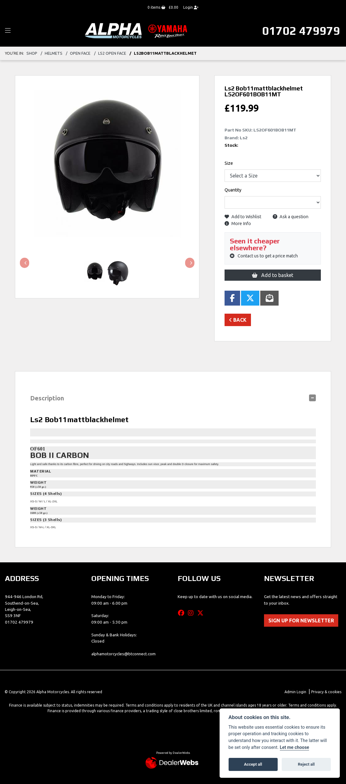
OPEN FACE (80, 53)
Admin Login (295, 692)
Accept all (253, 764)
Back (238, 320)
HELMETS (53, 53)
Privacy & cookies (326, 692)
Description (47, 398)
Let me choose (294, 747)
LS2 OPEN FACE (112, 53)
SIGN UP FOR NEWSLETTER (301, 620)
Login (190, 7)
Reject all (306, 764)
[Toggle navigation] (7, 30)
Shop (31, 53)
